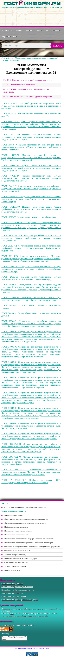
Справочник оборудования (12, 583)
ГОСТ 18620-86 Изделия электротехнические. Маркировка (28, 217)
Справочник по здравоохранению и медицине (19, 599)
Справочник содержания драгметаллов (17, 587)
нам (11, 613)
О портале (7, 30)
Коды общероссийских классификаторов (17, 590)
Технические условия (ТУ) (15, 554)
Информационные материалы (16, 527)
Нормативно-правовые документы (18, 531)
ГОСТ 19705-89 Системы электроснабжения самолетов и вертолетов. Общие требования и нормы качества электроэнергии (31, 238)
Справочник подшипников (12, 593)
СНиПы (29, 30)
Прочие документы (12, 570)
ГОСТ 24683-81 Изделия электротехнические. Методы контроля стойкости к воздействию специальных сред (31, 278)
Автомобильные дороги (14, 515)
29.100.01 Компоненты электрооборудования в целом (27, 80)
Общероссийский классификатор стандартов (36, 58)
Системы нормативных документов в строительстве (25, 523)
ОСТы (39, 30)
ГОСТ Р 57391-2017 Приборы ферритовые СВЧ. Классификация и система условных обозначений (31, 481)
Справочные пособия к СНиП (16, 562)
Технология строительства (15, 566)
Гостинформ (7, 58)
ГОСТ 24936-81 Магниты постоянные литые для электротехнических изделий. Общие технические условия (31, 298)
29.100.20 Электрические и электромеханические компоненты (26, 90)
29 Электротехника (10, 60)
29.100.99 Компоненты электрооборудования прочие (27, 96)
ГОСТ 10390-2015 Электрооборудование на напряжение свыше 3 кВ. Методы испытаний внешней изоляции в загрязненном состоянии (31, 105)
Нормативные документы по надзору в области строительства (29, 539)
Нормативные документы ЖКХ (17, 535)
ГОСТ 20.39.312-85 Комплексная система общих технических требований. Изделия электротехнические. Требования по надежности (31, 248)
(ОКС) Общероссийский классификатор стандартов (25, 507)
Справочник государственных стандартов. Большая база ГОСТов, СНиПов (32, 7)
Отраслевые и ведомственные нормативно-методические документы (32, 546)
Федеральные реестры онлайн (13, 596)
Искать (57, 46)
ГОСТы (19, 30)
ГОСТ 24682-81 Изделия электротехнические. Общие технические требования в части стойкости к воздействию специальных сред (31, 269)
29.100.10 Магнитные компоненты (19, 85)
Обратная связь (9, 36)
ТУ (47, 30)
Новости (56, 30)
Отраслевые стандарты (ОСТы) (17, 550)
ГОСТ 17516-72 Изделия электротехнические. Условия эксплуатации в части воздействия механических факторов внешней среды (31, 199)
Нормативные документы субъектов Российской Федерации (28, 543)
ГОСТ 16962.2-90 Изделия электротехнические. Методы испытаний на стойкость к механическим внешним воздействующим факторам (31, 178)
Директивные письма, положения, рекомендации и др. (26, 519)
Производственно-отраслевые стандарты (20, 558)
